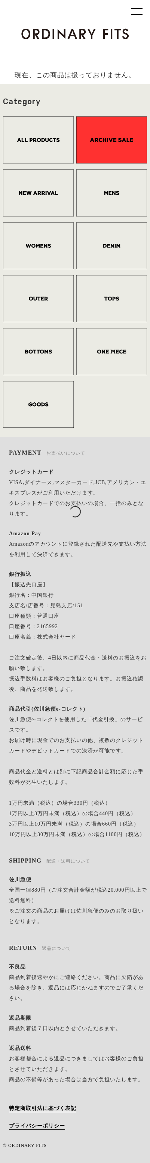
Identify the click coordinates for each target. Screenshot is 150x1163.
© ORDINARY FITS (25, 1145)
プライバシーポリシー (37, 1126)
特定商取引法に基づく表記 (42, 1108)
